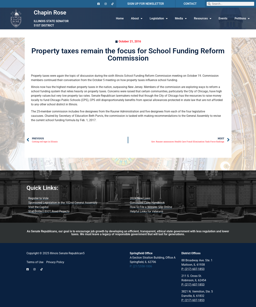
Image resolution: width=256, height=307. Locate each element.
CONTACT (190, 3)
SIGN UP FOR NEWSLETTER (145, 3)
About (136, 18)
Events (223, 18)
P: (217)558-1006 (141, 266)
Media (181, 18)
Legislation (159, 18)
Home (120, 18)
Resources (202, 18)
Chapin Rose (50, 12)
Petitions (242, 18)
